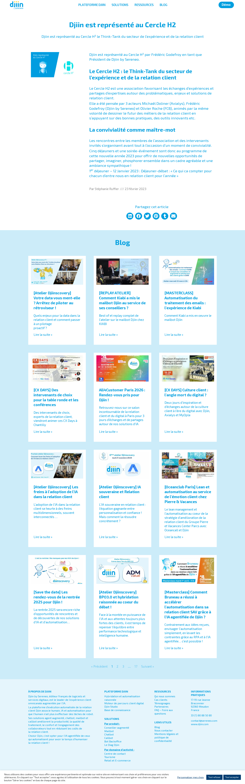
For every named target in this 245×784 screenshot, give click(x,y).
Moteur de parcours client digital (124, 703)
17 (135, 666)
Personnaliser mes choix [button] (190, 777)
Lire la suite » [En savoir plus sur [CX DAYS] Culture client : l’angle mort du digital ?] (173, 431)
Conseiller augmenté (116, 727)
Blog (157, 727)
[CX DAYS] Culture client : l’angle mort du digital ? (186, 392)
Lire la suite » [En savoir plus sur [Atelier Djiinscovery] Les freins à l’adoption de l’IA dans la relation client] (43, 537)
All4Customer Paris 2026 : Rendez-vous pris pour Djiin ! (122, 395)
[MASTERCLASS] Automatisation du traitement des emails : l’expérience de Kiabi (185, 300)
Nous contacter (163, 730)
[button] (129, 216)
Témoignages (162, 703)
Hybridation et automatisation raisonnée (122, 698)
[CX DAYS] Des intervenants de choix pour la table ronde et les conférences (56, 397)
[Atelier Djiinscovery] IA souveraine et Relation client (120, 492)
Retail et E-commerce (117, 760)
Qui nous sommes (164, 696)
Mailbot (109, 731)
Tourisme (109, 756)
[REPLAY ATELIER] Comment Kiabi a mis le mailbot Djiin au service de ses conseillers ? (122, 300)
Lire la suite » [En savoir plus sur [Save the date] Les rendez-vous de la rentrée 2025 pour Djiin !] (43, 648)
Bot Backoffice (113, 741)
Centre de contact (115, 753)
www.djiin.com (199, 724)
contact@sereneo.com (204, 720)
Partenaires (161, 706)
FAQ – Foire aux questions (163, 711)
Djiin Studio (111, 706)
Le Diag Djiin (111, 744)
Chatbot (109, 734)
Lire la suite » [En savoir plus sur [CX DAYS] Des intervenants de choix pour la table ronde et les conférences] (43, 431)
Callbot (108, 737)
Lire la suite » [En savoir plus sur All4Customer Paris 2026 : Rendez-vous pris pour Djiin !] (108, 431)
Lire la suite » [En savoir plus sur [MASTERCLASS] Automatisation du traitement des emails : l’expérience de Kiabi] (173, 334)
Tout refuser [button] (214, 777)
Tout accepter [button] (232, 777)
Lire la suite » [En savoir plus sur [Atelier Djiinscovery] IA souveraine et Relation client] (108, 537)
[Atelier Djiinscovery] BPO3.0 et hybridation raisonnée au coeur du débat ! (118, 599)
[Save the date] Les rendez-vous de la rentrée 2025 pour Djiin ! (57, 597)
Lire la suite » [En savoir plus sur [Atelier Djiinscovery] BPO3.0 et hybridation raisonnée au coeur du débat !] (108, 648)
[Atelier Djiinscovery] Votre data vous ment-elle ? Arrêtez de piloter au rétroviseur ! (57, 300)
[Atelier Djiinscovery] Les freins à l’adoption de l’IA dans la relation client (56, 492)
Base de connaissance (117, 710)
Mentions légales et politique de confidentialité (166, 737)
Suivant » (147, 666)
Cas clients (160, 699)
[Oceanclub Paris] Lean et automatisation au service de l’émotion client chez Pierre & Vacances (187, 494)
